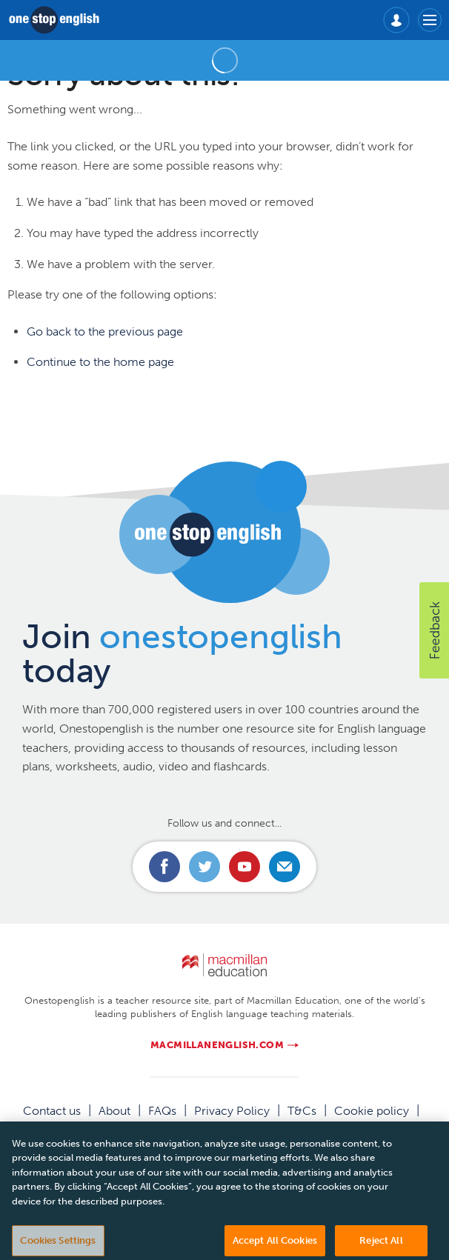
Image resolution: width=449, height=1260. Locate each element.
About (114, 1111)
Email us (284, 867)
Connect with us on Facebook (164, 867)
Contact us (52, 1111)
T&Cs (301, 1111)
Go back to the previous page (105, 331)
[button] (434, 630)
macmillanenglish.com (217, 1044)
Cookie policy (371, 1111)
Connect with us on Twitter (204, 867)
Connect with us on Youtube (244, 867)
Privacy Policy (232, 1111)
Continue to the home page (100, 362)
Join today (182, 653)
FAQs (162, 1111)
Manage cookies (224, 1128)
